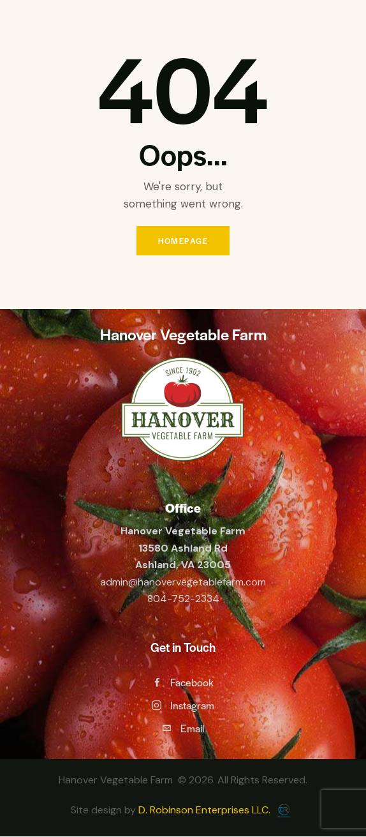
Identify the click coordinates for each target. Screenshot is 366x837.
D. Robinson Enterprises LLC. (205, 810)
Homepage (183, 240)
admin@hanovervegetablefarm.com (183, 582)
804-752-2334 (183, 598)
